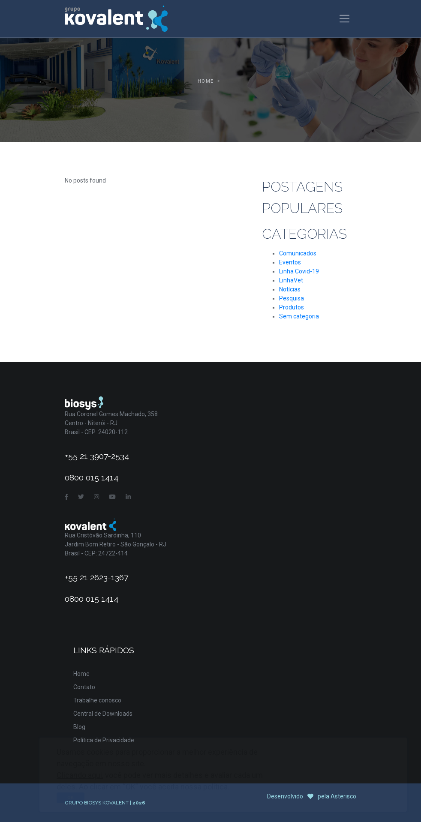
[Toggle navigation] (344, 18)
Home (206, 81)
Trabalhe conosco (97, 700)
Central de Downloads (102, 713)
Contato (84, 687)
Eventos (290, 262)
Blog (79, 726)
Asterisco (343, 796)
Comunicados (297, 253)
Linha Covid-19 (299, 271)
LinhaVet (291, 280)
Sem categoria (299, 316)
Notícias (290, 289)
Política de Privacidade (103, 740)
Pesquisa (291, 298)
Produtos (291, 307)
